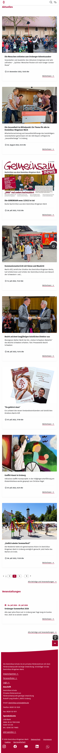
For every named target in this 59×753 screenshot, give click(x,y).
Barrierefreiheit (19, 742)
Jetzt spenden (8, 732)
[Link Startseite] (3, 3)
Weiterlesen (47, 76)
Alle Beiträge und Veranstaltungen (41, 582)
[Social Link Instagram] (4, 747)
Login (5, 683)
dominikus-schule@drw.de (18, 703)
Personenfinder (9, 678)
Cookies (8, 742)
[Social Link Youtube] (26, 747)
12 (9, 576)
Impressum (47, 739)
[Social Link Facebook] (15, 747)
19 (26, 576)
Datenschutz (35, 739)
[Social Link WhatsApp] (48, 748)
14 (19, 576)
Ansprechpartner (9, 674)
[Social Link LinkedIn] (37, 747)
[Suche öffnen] (51, 3)
